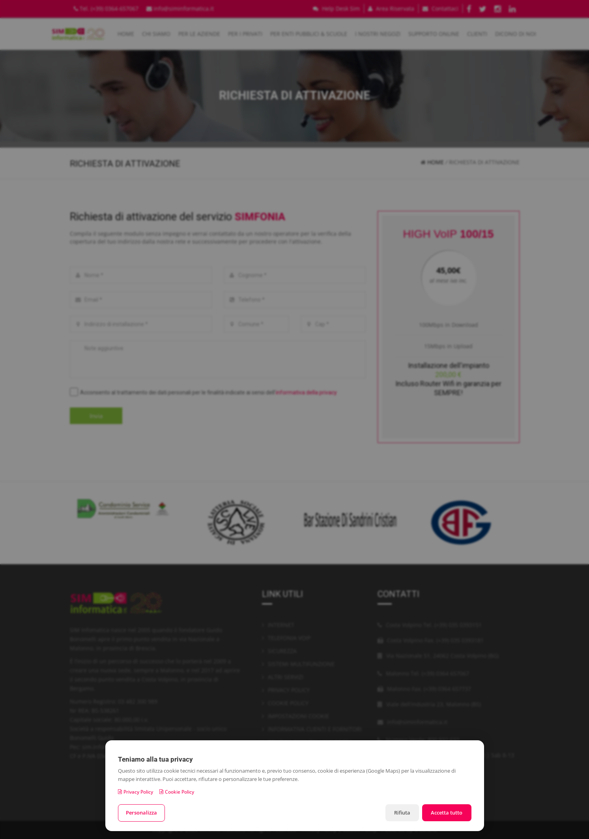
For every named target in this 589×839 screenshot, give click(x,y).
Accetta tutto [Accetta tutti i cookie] (446, 812)
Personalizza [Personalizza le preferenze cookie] (141, 812)
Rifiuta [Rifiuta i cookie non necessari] (400, 812)
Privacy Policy (135, 791)
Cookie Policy (176, 791)
